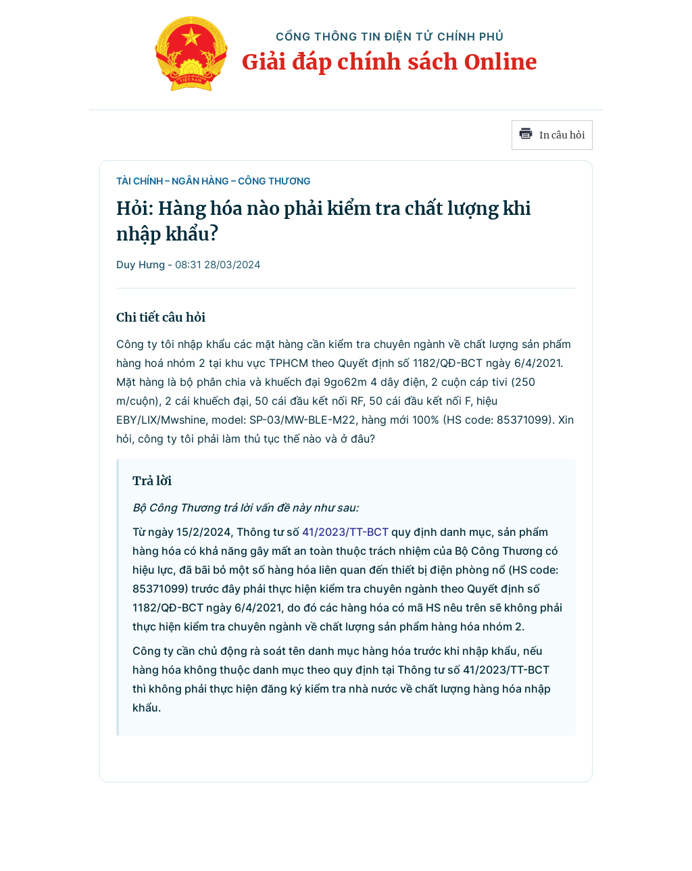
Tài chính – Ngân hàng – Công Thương (213, 180)
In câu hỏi (552, 135)
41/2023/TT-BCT (345, 532)
